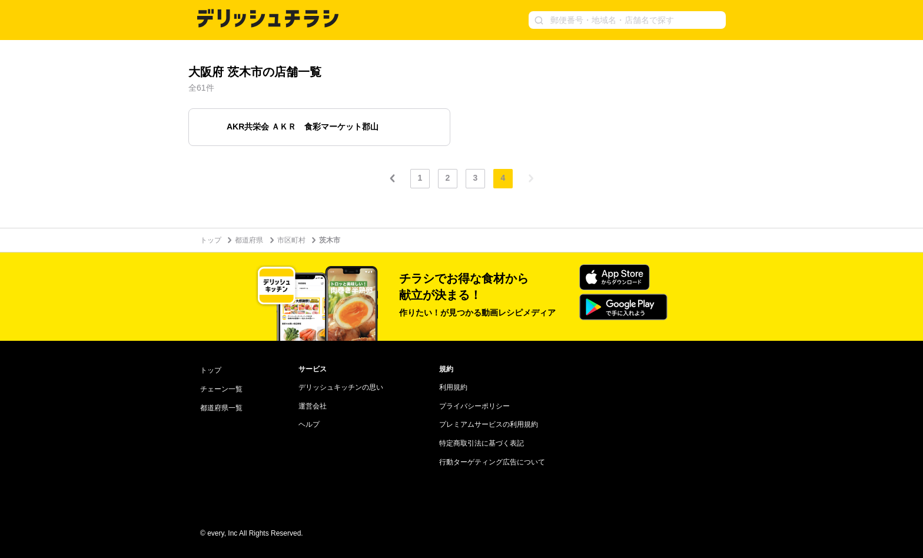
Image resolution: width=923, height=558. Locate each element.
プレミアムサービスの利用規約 (488, 424)
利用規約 (453, 387)
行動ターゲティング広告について (492, 462)
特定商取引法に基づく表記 (481, 443)
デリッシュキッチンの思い (340, 387)
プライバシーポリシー (474, 406)
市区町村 (291, 240)
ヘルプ (309, 424)
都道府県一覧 (221, 408)
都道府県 (249, 240)
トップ (210, 240)
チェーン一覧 (221, 389)
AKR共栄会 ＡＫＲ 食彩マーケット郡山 (303, 126)
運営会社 (312, 406)
